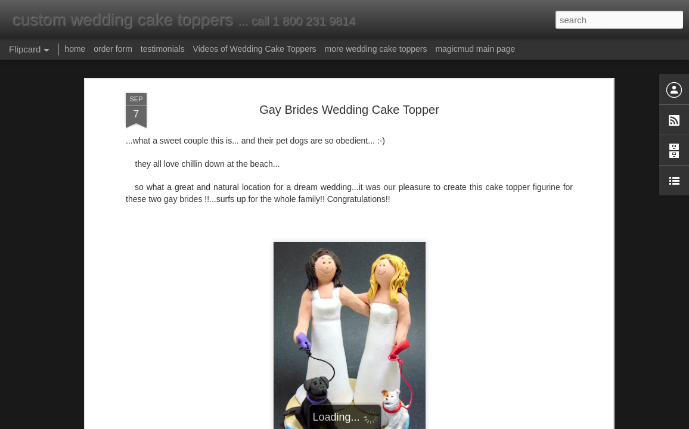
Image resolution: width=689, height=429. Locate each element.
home (74, 49)
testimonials (163, 49)
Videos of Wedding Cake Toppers (254, 49)
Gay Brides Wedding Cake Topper (349, 109)
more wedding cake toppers (375, 49)
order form (113, 49)
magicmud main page (475, 49)
